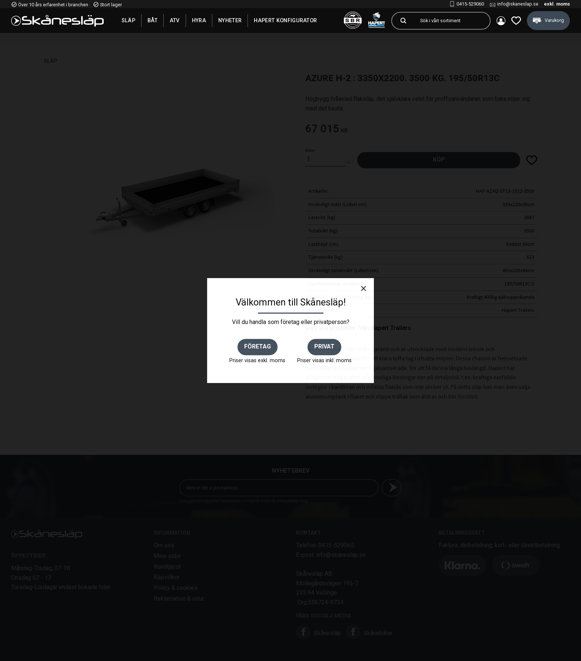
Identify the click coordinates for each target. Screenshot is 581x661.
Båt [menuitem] (152, 20)
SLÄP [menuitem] (128, 20)
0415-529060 (470, 4)
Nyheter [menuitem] (230, 20)
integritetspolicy (292, 501)
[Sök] (403, 21)
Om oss (164, 545)
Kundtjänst (167, 566)
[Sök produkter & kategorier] (452, 21)
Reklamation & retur (179, 598)
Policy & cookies (175, 587)
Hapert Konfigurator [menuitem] (285, 20)
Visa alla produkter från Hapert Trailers (358, 327)
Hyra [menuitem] (199, 20)
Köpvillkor (167, 577)
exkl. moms (557, 4)
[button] (516, 20)
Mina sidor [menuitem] (501, 20)
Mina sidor (167, 555)
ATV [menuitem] (175, 20)
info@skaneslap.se (517, 4)
